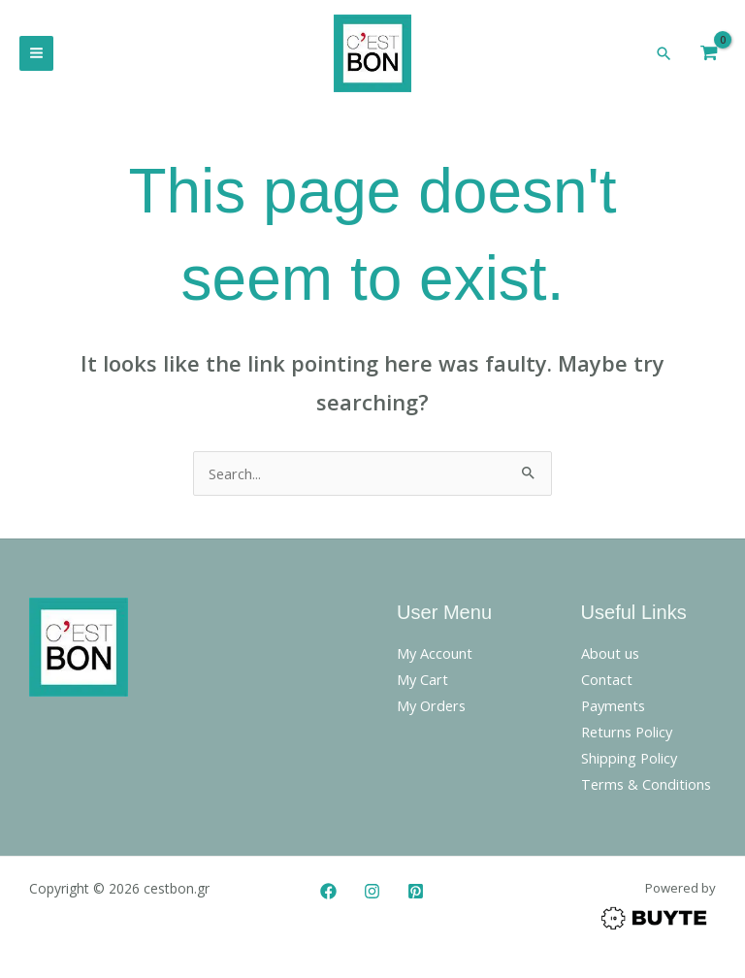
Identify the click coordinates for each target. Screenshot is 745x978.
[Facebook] (328, 896)
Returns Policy (626, 736)
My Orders (431, 710)
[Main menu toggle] (36, 56)
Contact (606, 684)
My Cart (422, 684)
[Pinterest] (415, 896)
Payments (613, 710)
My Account (434, 658)
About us (610, 658)
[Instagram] (372, 896)
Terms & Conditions (646, 789)
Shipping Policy (629, 762)
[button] (664, 55)
